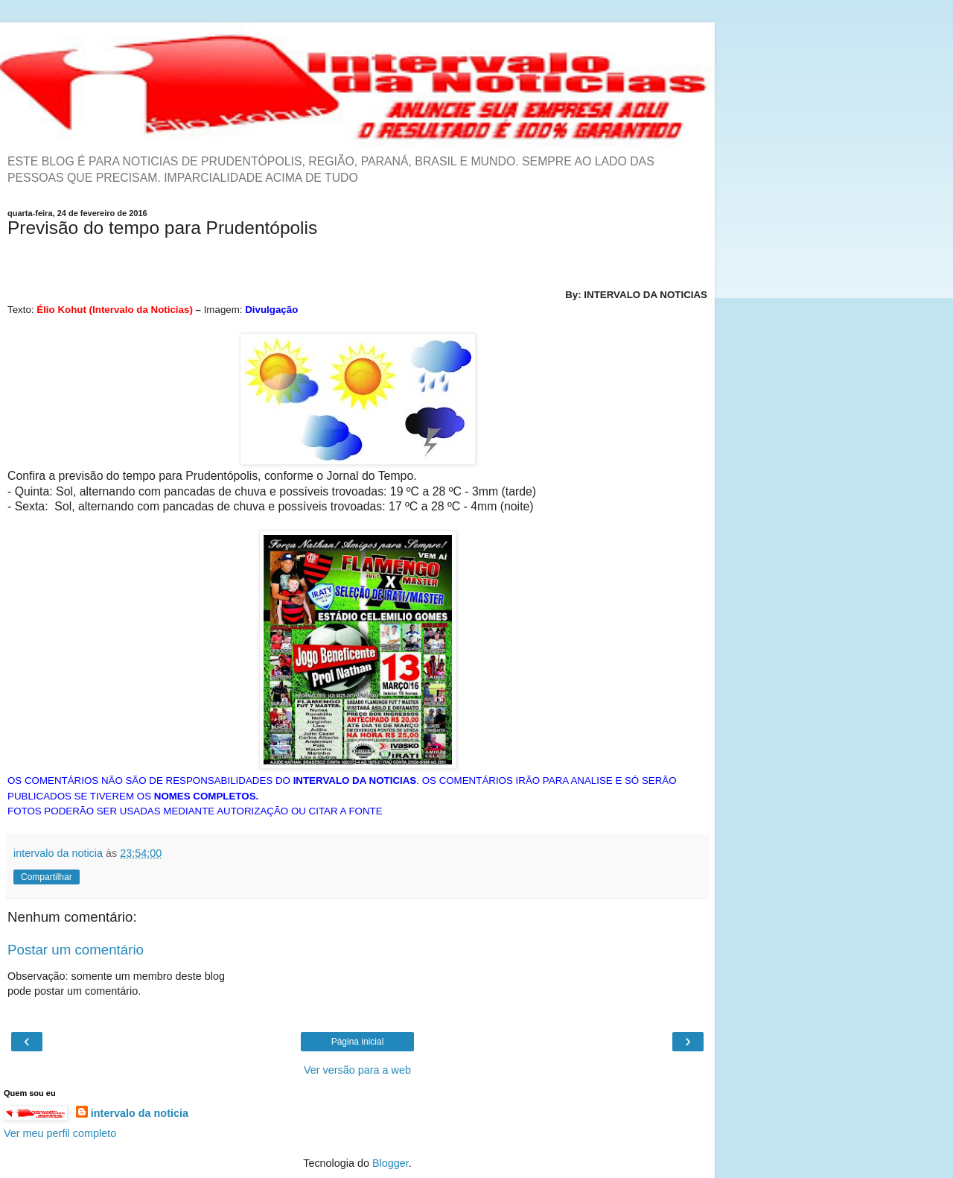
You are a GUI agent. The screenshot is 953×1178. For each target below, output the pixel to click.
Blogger (390, 1163)
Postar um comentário (75, 949)
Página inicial (357, 1041)
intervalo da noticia (139, 1113)
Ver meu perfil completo (60, 1133)
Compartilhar (46, 877)
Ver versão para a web (357, 1070)
